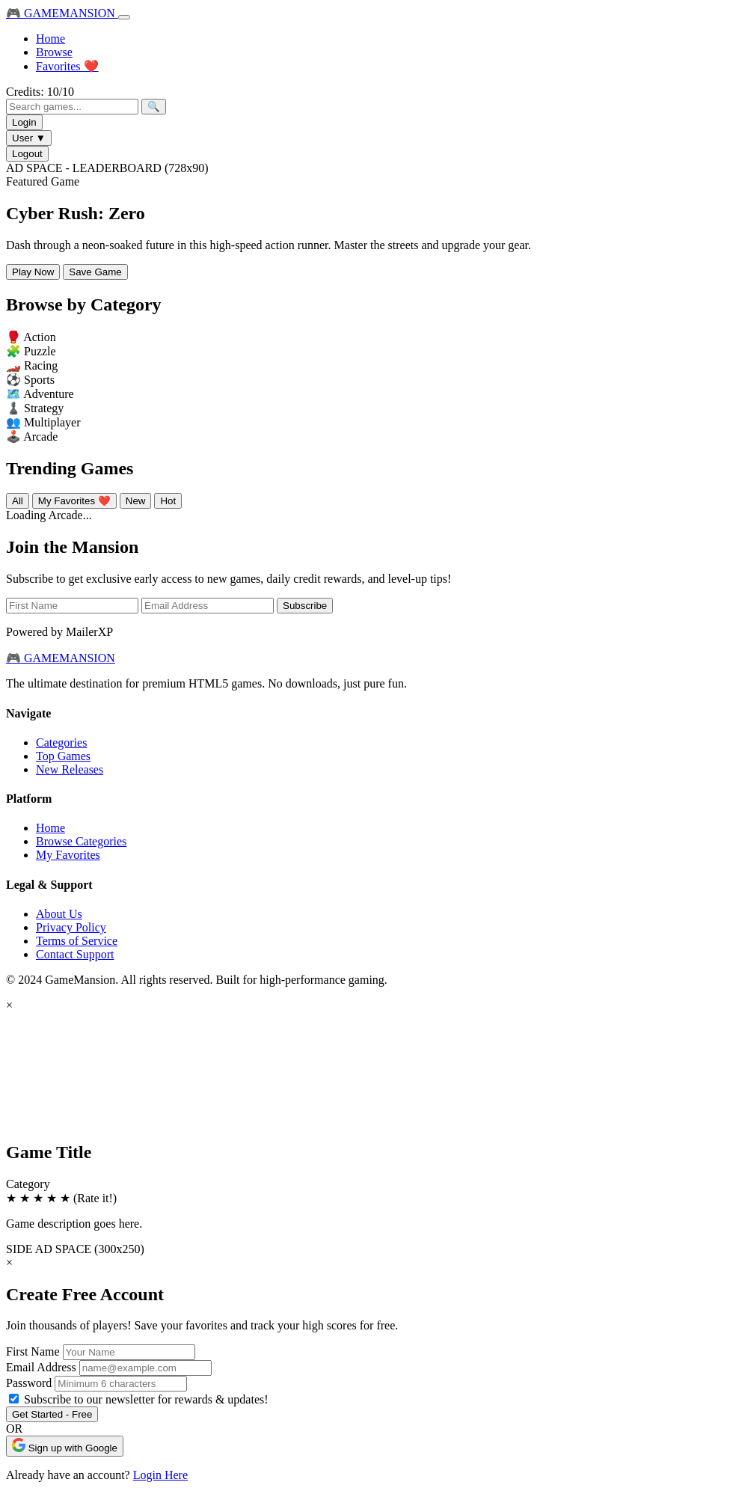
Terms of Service (76, 940)
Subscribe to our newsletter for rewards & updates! (146, 1399)
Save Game (95, 272)
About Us (59, 913)
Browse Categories (81, 841)
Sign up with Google (64, 1446)
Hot (168, 500)
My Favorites (68, 854)
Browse (54, 52)
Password (29, 1383)
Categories (61, 742)
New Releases (69, 769)
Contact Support (75, 954)
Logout (27, 153)
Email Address (41, 1367)
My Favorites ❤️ (74, 500)
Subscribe (305, 605)
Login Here (160, 1475)
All (17, 500)
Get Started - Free (52, 1414)
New (136, 500)
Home (50, 38)
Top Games (63, 756)
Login (24, 122)
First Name (33, 1351)
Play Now (33, 272)
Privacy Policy (71, 927)
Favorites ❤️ (67, 66)
